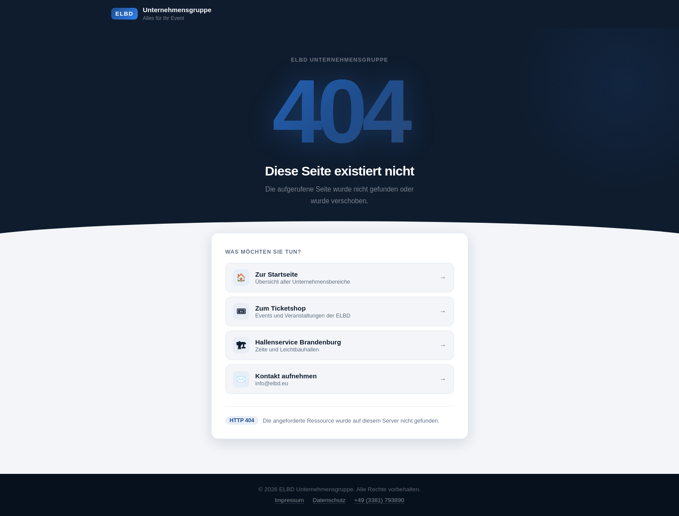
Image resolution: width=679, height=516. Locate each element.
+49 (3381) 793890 (379, 500)
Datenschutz (329, 500)
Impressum (289, 500)
